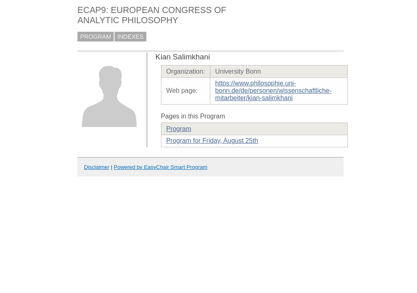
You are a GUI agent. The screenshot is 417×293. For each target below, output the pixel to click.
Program (178, 128)
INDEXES (130, 36)
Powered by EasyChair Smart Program (160, 167)
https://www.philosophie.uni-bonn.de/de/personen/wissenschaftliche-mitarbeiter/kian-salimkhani (273, 90)
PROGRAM (95, 36)
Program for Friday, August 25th (212, 140)
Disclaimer (96, 167)
